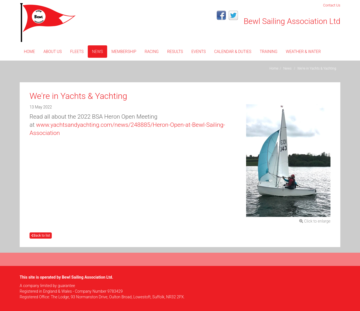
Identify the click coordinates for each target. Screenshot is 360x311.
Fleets (77, 51)
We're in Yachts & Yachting (316, 68)
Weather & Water (303, 51)
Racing (152, 51)
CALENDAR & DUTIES (232, 51)
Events (199, 51)
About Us (52, 51)
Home (29, 51)
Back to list (40, 235)
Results (175, 51)
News (97, 51)
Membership (123, 51)
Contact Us (331, 5)
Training (268, 51)
